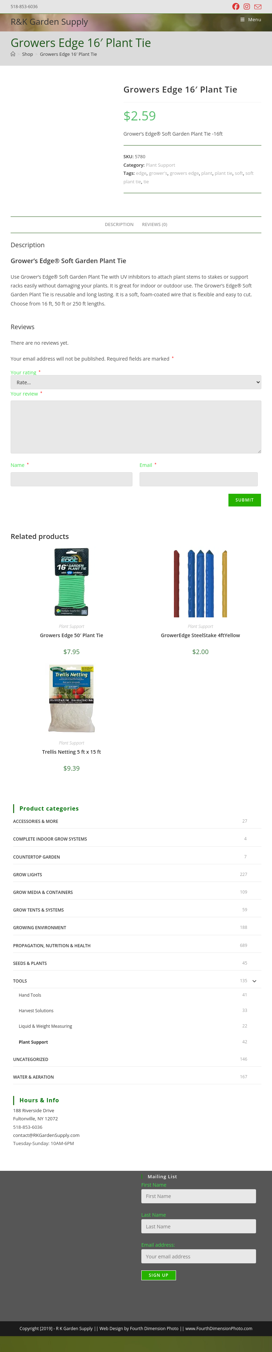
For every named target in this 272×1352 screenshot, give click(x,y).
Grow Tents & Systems (38, 910)
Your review (26, 393)
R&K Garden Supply (49, 21)
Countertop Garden (36, 857)
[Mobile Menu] (248, 19)
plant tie (223, 173)
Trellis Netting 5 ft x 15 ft (71, 751)
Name (20, 465)
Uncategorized (30, 1059)
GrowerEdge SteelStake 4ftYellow (200, 635)
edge (141, 173)
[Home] (13, 54)
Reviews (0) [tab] (154, 224)
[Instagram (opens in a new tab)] (247, 6)
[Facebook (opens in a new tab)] (236, 6)
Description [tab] (119, 224)
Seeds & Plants (30, 963)
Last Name (153, 1214)
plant (206, 173)
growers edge (184, 173)
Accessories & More (35, 821)
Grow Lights (27, 875)
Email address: (158, 1244)
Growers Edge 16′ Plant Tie (68, 54)
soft (239, 173)
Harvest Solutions (36, 1011)
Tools (20, 981)
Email (148, 465)
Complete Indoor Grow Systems (50, 839)
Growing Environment (39, 928)
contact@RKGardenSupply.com (46, 1135)
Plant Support (160, 165)
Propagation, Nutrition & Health (52, 946)
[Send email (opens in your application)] (256, 7)
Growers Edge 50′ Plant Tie (71, 635)
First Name (153, 1184)
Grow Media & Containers (43, 892)
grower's (158, 173)
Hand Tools (30, 995)
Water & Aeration (33, 1077)
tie (146, 181)
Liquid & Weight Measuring (45, 1026)
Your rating (26, 372)
